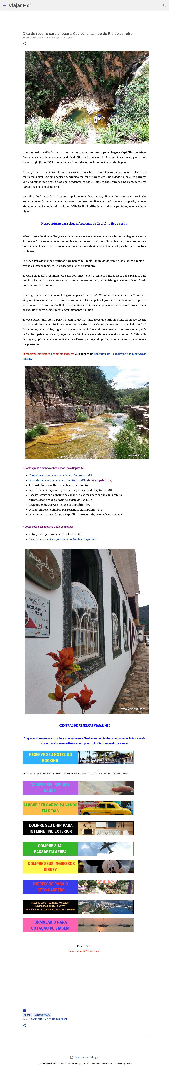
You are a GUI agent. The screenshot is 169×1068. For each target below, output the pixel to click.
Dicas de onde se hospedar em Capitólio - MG (57, 480)
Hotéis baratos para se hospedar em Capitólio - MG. (60, 475)
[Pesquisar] (35, 5)
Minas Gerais (42, 1015)
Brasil (27, 1015)
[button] (24, 44)
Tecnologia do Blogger (84, 1057)
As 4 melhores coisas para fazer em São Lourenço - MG (63, 539)
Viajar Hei (20, 5)
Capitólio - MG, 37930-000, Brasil (49, 1019)
